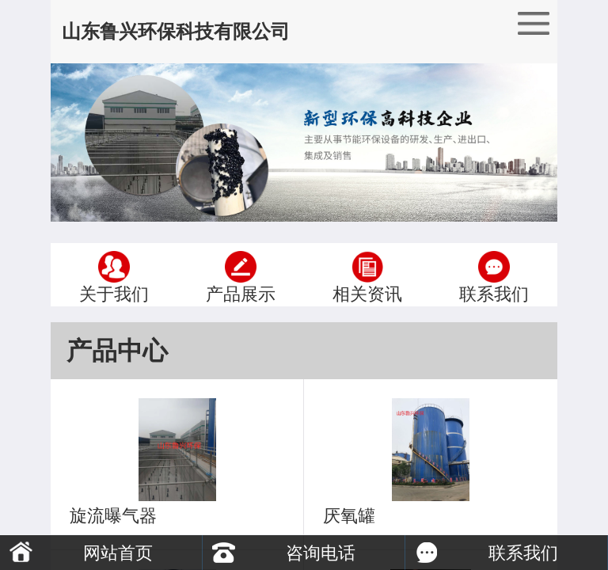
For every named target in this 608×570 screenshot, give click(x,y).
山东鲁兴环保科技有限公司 (176, 31)
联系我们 (494, 274)
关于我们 (114, 274)
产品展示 (241, 274)
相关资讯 (367, 274)
